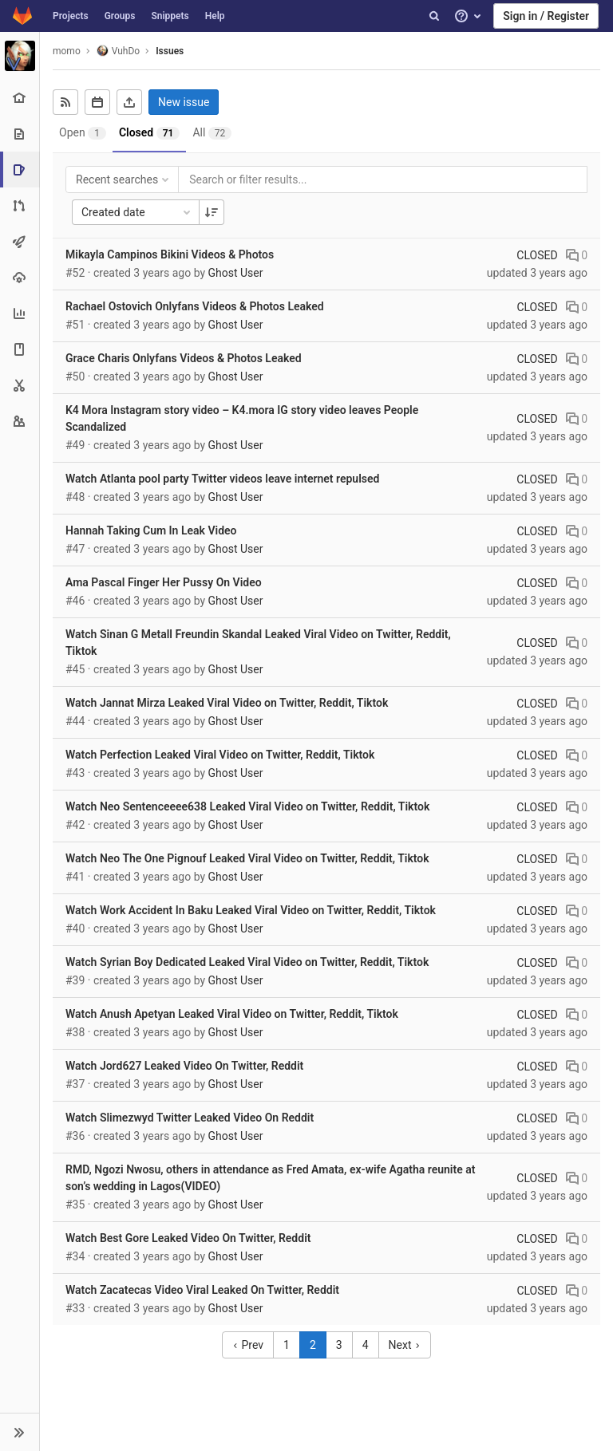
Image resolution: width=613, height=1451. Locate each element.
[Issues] (21, 169)
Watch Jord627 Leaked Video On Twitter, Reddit (184, 1065)
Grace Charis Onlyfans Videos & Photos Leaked (183, 358)
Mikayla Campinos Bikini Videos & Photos (169, 254)
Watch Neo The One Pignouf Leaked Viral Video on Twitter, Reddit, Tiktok (247, 858)
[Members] (19, 421)
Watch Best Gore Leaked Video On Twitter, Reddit (187, 1238)
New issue (183, 102)
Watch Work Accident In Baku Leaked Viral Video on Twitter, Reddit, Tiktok (250, 910)
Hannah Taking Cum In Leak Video (150, 530)
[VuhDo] (20, 56)
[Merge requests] (19, 205)
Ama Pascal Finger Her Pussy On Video (163, 582)
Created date (137, 212)
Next (405, 1345)
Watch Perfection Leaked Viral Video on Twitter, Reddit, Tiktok (219, 754)
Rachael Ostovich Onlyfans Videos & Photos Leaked (194, 306)
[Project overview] (19, 98)
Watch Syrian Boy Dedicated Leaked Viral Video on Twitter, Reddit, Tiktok (247, 962)
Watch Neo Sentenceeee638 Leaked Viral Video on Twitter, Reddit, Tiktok (247, 806)
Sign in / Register (546, 16)
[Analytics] (19, 313)
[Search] (434, 16)
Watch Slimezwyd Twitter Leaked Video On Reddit (189, 1117)
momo (67, 51)
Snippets (169, 16)
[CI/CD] (19, 241)
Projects (71, 16)
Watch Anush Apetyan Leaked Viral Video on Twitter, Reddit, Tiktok (231, 1013)
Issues (170, 51)
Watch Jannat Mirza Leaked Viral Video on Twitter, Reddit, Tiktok (226, 702)
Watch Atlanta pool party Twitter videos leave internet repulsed (222, 478)
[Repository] (19, 134)
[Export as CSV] (129, 102)
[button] (19, 1432)
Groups (120, 16)
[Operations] (19, 277)
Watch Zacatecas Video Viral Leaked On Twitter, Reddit (202, 1289)
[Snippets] (19, 385)
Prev (247, 1345)
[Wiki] (19, 349)
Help (215, 16)
